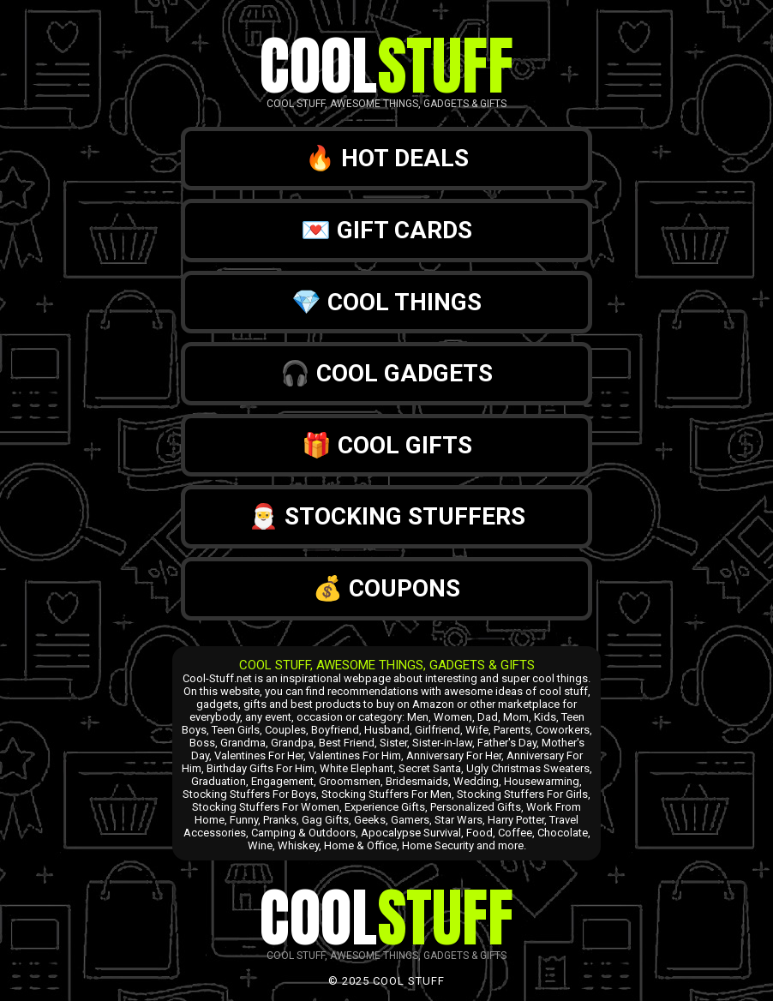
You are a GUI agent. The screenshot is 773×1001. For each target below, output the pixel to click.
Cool (386, 65)
